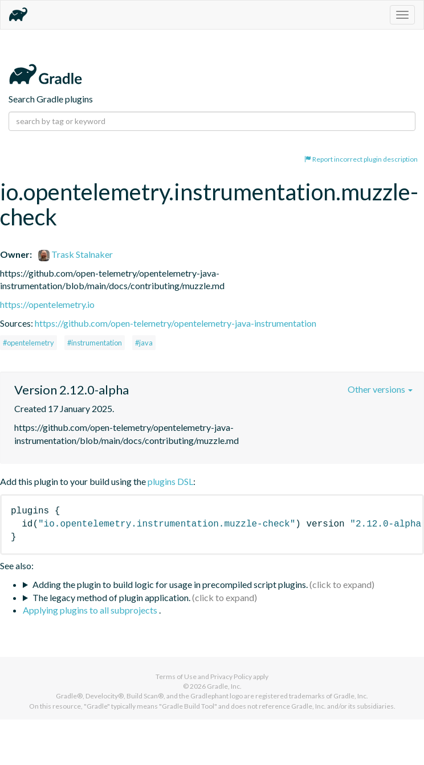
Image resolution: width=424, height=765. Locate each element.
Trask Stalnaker (75, 254)
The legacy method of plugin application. (111, 597)
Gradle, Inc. (224, 686)
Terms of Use (176, 676)
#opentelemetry (28, 342)
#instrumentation (94, 342)
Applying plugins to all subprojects (91, 609)
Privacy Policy (231, 676)
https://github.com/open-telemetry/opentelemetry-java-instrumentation (175, 323)
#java (144, 342)
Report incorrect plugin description (361, 159)
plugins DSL (170, 481)
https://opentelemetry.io (47, 304)
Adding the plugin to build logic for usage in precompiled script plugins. (170, 584)
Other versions (380, 389)
